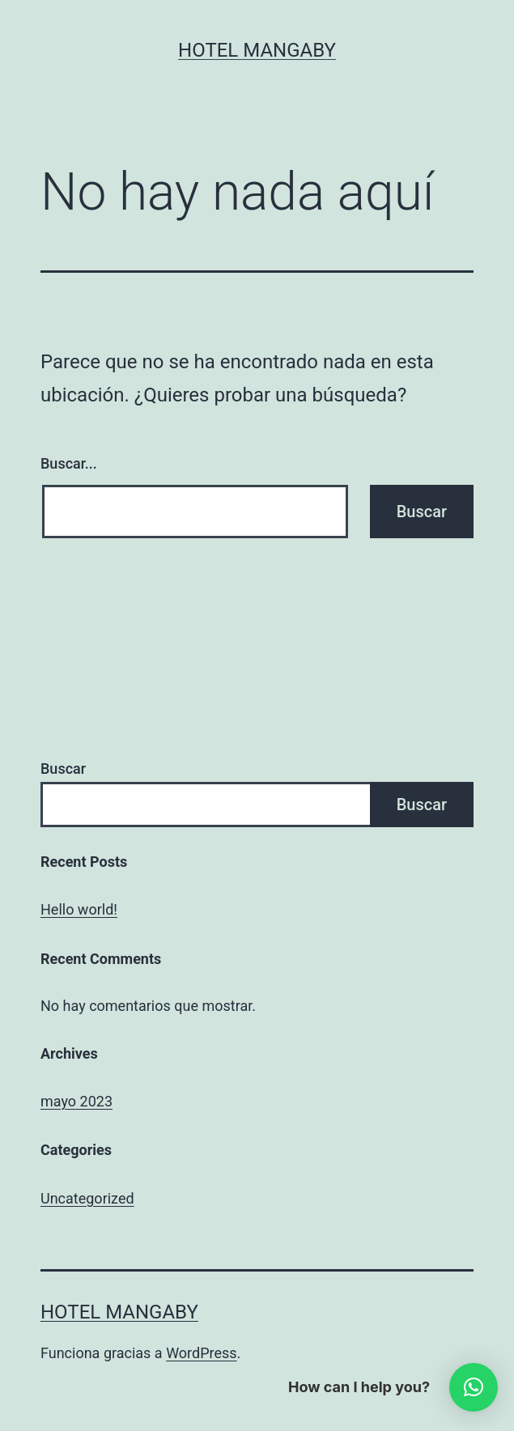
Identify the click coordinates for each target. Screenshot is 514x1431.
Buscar (63, 768)
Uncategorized (87, 1198)
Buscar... (68, 463)
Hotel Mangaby (257, 50)
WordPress (201, 1352)
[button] (473, 1387)
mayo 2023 (76, 1101)
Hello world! (78, 909)
